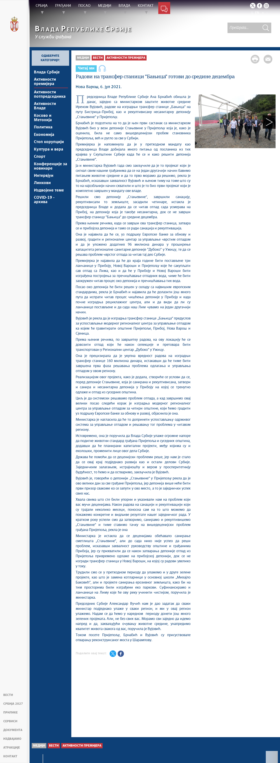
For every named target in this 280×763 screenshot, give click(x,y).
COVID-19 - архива (44, 205)
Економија (44, 137)
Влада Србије (47, 72)
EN (257, 12)
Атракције (11, 747)
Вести (8, 695)
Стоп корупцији (49, 144)
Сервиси (10, 721)
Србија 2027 (13, 703)
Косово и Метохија (43, 119)
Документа (12, 730)
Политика (43, 129)
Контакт (10, 756)
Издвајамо (12, 738)
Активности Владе (45, 107)
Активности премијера (45, 82)
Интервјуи (43, 179)
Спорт (39, 160)
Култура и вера (48, 152)
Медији (83, 57)
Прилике (10, 712)
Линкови (42, 187)
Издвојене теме (49, 195)
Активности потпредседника (50, 95)
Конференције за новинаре (50, 169)
